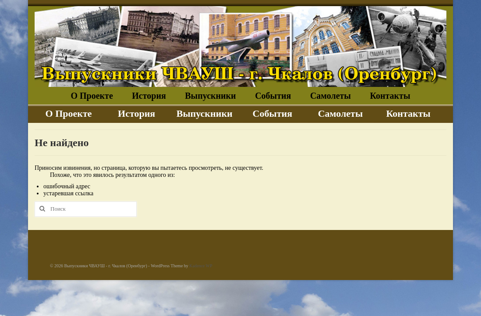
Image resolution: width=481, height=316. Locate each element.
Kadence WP (200, 265)
